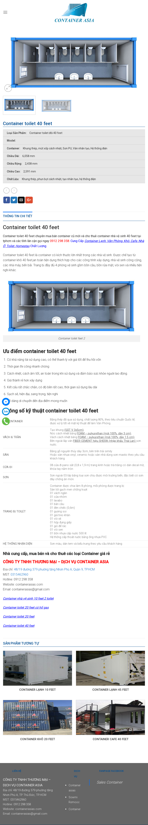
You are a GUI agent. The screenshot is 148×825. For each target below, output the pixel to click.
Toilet (10, 246)
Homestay (22, 246)
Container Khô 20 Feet (37, 739)
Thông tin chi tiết (17, 216)
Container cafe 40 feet (110, 739)
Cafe (134, 241)
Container (75, 809)
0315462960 (19, 574)
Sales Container (109, 782)
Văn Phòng (114, 241)
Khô (126, 241)
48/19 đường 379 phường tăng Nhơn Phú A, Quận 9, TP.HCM (54, 569)
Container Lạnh (95, 241)
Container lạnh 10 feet (37, 689)
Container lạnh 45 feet (110, 689)
